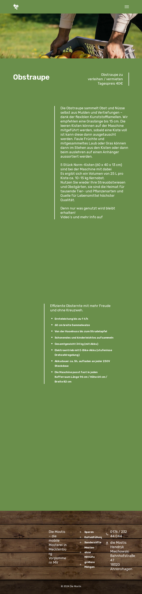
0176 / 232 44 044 (118, 534)
